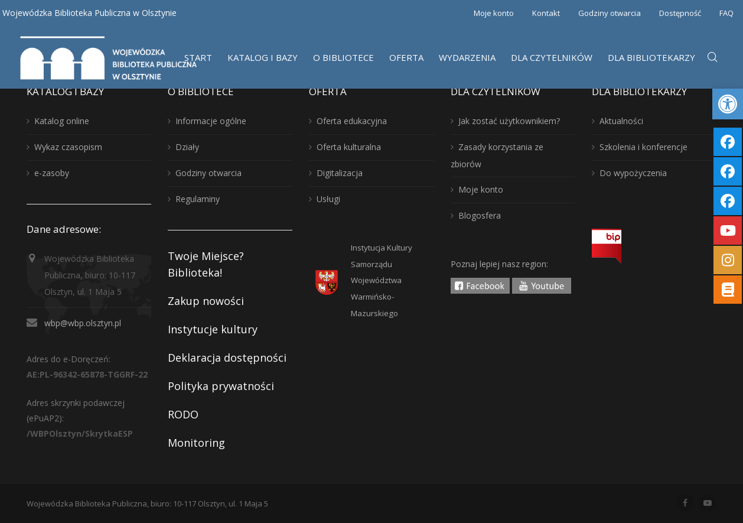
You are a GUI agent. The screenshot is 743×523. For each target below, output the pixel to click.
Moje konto (494, 13)
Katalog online (61, 120)
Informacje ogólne (210, 120)
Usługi (328, 198)
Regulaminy (197, 198)
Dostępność (680, 13)
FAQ (726, 13)
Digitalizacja (340, 172)
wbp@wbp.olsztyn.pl (82, 323)
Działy (187, 146)
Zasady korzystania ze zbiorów (497, 155)
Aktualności (621, 120)
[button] (727, 104)
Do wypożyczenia (633, 172)
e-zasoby (51, 172)
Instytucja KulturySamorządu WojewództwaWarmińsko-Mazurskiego (381, 280)
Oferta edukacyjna (352, 120)
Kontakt (546, 13)
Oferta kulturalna (349, 146)
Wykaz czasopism (68, 146)
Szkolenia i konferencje (643, 146)
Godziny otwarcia (609, 13)
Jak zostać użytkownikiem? (509, 120)
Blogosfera (479, 215)
